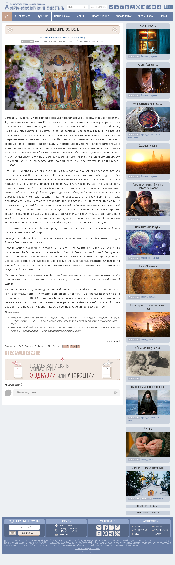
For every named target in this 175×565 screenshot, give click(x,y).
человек (43, 41)
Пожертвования (140, 530)
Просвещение (100, 16)
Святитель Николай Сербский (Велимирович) (62, 37)
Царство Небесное (75, 41)
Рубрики (157, 534)
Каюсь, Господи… (148, 64)
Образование (124, 16)
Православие (61, 41)
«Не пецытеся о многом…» (147, 104)
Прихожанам (62, 16)
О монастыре (22, 16)
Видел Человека (148, 266)
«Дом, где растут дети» (148, 348)
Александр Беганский (150, 258)
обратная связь (101, 7)
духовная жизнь (98, 41)
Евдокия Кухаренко (149, 56)
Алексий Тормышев (149, 297)
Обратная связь (64, 535)
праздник (51, 41)
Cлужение (42, 16)
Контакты (66, 521)
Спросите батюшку (161, 530)
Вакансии (158, 527)
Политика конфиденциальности (87, 549)
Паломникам (145, 16)
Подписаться (27, 533)
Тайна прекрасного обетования (148, 387)
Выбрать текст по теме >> (148, 506)
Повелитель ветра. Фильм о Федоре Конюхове (147, 186)
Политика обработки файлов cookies (87, 552)
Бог (36, 41)
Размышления (27, 41)
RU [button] (166, 7)
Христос (87, 41)
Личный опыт (146, 499)
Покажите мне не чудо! (148, 227)
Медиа (80, 16)
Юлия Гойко (158, 499)
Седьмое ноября (148, 146)
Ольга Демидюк (147, 339)
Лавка (163, 16)
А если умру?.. (148, 25)
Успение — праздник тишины (147, 468)
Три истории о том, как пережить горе (148, 307)
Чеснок (148, 429)
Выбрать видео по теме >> (148, 513)
